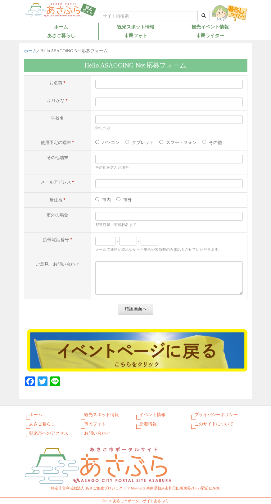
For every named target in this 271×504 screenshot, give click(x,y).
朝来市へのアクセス (48, 433)
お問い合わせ (97, 433)
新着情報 (148, 424)
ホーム (61, 26)
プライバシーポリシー (216, 414)
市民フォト (135, 35)
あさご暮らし (61, 35)
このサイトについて (213, 424)
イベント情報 (152, 414)
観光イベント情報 (210, 26)
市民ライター (210, 35)
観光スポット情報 (135, 26)
